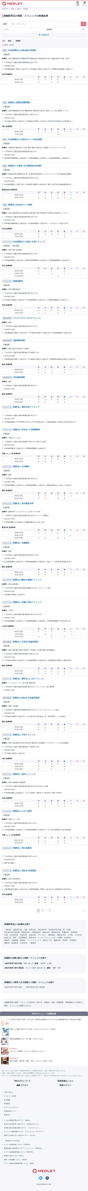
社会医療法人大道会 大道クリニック (29, 242)
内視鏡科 (73, 940)
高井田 (43, 963)
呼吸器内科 (25, 932)
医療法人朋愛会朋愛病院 (19, 102)
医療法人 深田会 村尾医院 (24, 871)
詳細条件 (44, 35)
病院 (4, 50)
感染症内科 (61, 935)
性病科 (65, 940)
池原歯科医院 (19, 340)
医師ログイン (66, 1085)
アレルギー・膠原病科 (46, 935)
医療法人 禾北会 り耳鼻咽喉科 (26, 430)
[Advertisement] (44, 92)
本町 (26, 963)
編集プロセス (23, 1085)
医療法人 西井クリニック (24, 774)
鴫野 (55, 968)
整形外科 (32, 938)
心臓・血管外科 (30, 930)
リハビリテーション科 (46, 938)
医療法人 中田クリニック (24, 735)
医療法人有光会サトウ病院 (20, 205)
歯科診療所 (7, 318)
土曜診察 (6, 54)
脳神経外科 (55, 932)
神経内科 (46, 932)
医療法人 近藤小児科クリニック (27, 602)
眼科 (15, 938)
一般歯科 (32, 943)
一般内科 (7, 930)
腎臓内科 (65, 932)
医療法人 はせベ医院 (22, 811)
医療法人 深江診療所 (22, 848)
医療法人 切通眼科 (21, 543)
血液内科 (32, 935)
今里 (59, 968)
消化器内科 (42, 930)
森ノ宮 (31, 963)
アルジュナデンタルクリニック (27, 318)
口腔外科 (23, 943)
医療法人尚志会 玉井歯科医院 (26, 698)
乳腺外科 (23, 935)
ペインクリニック (34, 940)
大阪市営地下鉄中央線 (13, 987)
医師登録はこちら (65, 1081)
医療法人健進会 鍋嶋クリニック (27, 580)
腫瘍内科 (57, 940)
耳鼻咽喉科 (22, 938)
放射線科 (14, 943)
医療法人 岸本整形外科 (23, 503)
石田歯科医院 (19, 377)
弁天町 (49, 963)
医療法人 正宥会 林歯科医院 (25, 642)
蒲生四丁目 (41, 968)
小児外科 (78, 935)
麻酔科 (7, 943)
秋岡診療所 (18, 281)
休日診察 (16, 246)
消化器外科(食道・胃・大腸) (59, 930)
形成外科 (67, 938)
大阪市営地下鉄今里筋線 (35, 987)
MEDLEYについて (22, 1081)
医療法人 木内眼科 (21, 466)
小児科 (70, 935)
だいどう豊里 (30, 968)
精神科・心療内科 (11, 940)
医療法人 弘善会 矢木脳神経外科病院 (24, 166)
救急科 (22, 940)
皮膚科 (59, 938)
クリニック (7, 242)
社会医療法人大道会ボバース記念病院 (25, 139)
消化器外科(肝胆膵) (12, 932)
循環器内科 (17, 930)
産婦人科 (7, 938)
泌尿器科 (74, 932)
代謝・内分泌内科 (11, 935)
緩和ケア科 (47, 940)
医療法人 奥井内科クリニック (26, 407)
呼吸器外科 (36, 932)
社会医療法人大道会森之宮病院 (22, 50)
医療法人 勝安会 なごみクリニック (28, 679)
